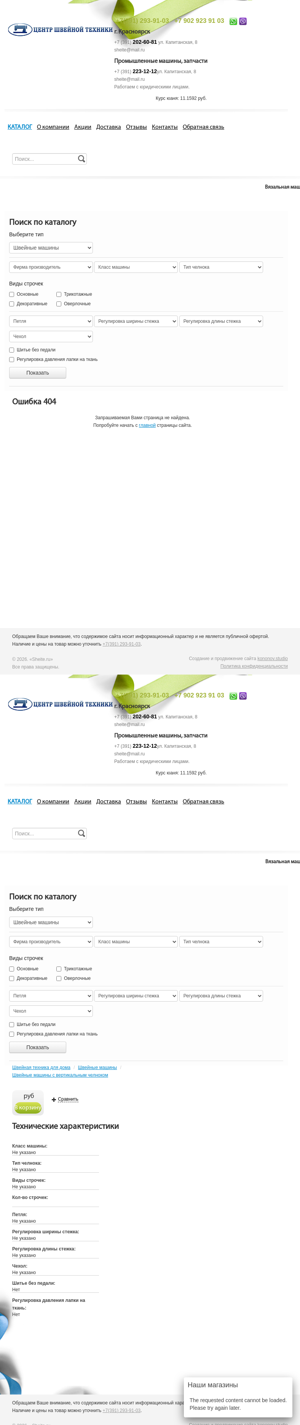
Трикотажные (64, 294)
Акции (82, 127)
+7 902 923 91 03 (199, 20)
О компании (53, 127)
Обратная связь (203, 127)
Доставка (108, 127)
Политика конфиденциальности (254, 666)
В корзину (27, 1108)
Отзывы (136, 127)
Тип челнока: (26, 1163)
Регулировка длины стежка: (44, 1249)
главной (147, 425)
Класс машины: (30, 1146)
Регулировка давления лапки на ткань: (48, 1304)
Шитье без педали (32, 350)
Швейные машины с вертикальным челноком (60, 1075)
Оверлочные (64, 303)
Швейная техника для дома (41, 1067)
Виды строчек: (29, 1180)
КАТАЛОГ (20, 127)
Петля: (19, 1214)
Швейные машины (97, 1067)
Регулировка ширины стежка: (45, 1231)
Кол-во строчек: (30, 1197)
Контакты (165, 127)
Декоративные (28, 303)
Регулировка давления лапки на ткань (53, 359)
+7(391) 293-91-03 (142, 20)
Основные (23, 294)
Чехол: (19, 1266)
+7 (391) (135, 42)
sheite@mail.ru (129, 50)
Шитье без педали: (33, 1283)
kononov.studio (272, 658)
